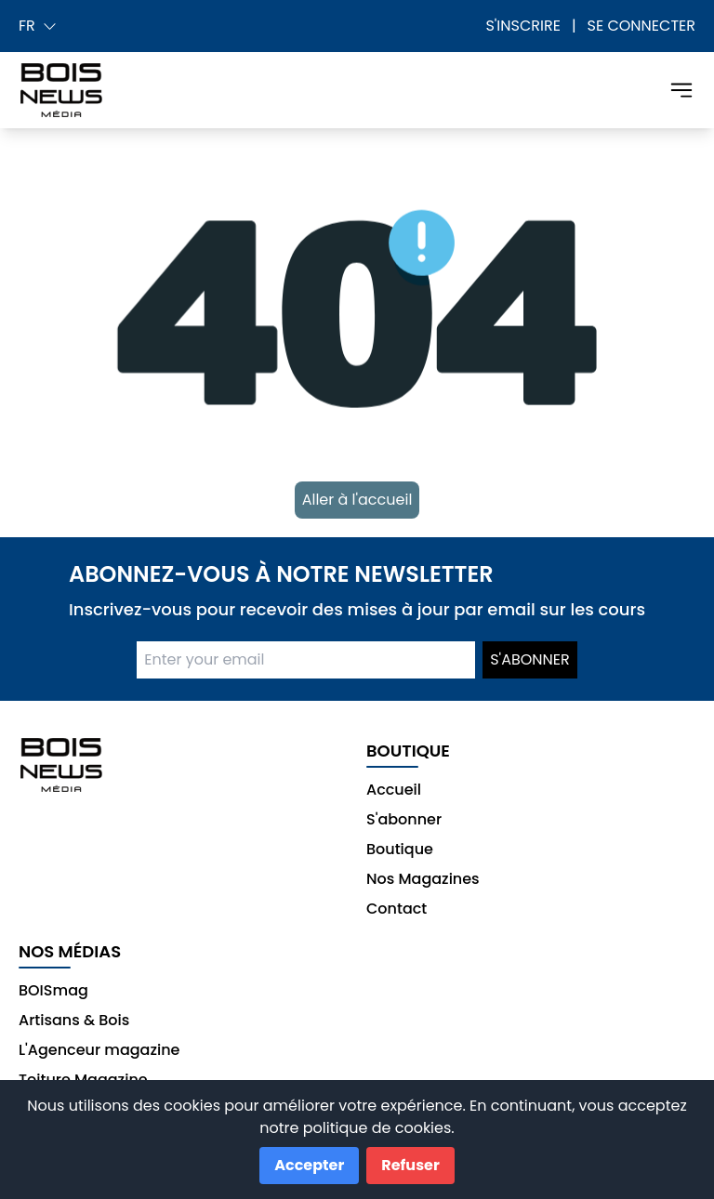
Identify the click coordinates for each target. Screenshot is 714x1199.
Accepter (309, 1165)
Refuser (410, 1165)
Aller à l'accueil (357, 499)
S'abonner (530, 659)
